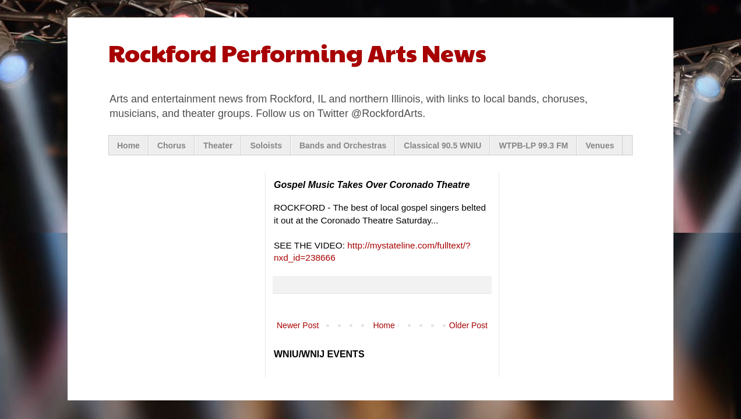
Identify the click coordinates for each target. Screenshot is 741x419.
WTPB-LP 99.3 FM (533, 145)
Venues (599, 145)
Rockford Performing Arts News (297, 52)
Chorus (171, 145)
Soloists (265, 145)
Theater (218, 145)
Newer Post (298, 325)
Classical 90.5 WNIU (442, 145)
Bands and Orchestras (342, 145)
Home (128, 145)
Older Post (468, 325)
